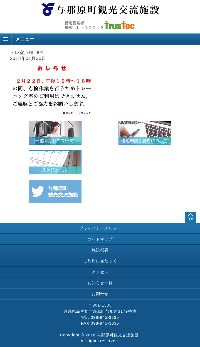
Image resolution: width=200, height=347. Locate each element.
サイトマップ (100, 239)
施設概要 (100, 250)
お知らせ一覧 (100, 283)
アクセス (100, 272)
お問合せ (100, 293)
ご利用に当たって (100, 261)
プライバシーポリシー (100, 228)
